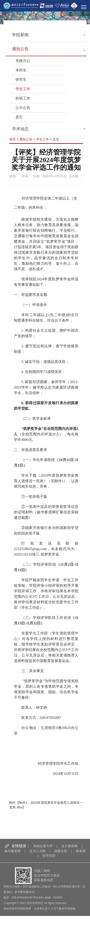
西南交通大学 (43, 846)
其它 (19, 117)
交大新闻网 (69, 846)
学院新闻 (20, 35)
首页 (12, 139)
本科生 (21, 70)
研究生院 (48, 855)
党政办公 (22, 61)
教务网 (81, 851)
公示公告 (22, 108)
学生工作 (22, 89)
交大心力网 (37, 851)
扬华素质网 (12, 851)
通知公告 (20, 49)
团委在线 (60, 851)
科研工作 (22, 98)
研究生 (21, 79)
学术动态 (20, 129)
